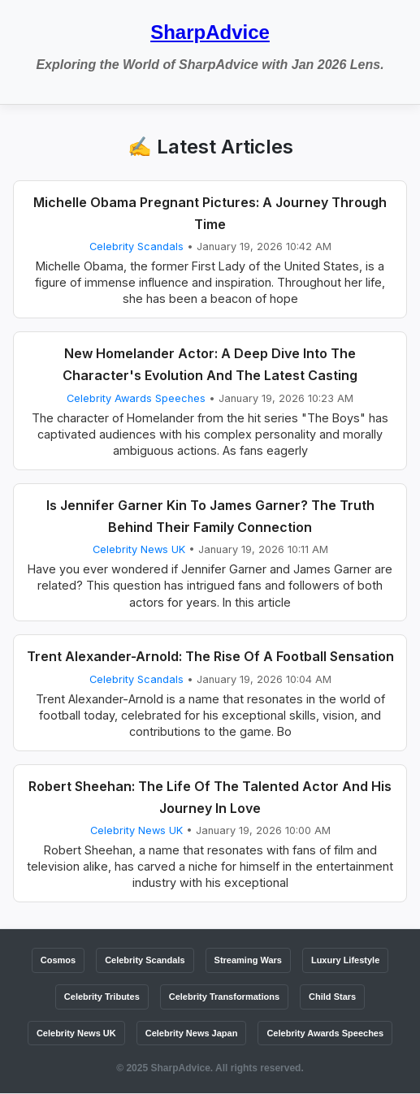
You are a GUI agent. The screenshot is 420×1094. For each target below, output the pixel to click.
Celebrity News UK (139, 549)
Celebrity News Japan (191, 1033)
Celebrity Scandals (136, 246)
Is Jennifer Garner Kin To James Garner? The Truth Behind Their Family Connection (210, 516)
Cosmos (58, 960)
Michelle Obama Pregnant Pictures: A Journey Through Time (210, 213)
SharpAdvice (210, 32)
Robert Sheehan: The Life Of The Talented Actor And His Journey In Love (210, 797)
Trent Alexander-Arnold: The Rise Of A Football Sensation (210, 656)
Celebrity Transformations (224, 996)
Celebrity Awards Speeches (136, 398)
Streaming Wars (248, 960)
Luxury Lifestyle (345, 960)
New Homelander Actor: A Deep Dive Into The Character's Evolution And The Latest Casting (210, 364)
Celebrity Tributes (102, 996)
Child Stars (332, 996)
